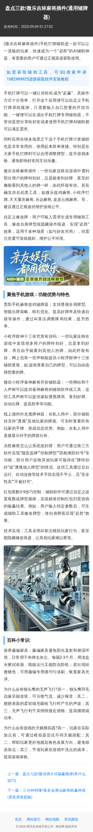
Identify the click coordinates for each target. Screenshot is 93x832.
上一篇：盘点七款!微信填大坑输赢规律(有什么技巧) (46, 777)
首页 (18, 819)
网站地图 (52, 819)
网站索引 (34, 819)
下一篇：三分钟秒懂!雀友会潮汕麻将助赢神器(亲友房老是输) (46, 793)
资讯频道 (71, 819)
